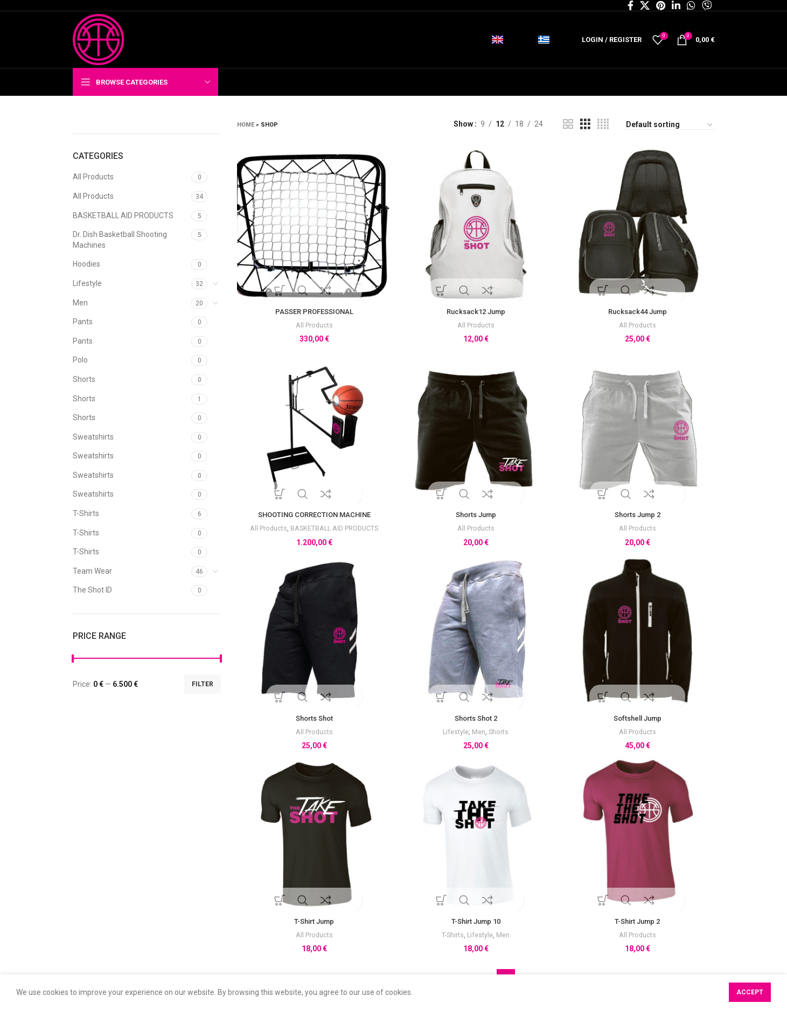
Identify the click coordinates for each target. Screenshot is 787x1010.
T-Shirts (86, 513)
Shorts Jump (476, 513)
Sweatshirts (93, 437)
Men (80, 302)
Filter (202, 684)
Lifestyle (87, 283)
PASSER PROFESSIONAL (313, 309)
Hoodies (86, 264)
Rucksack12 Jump (475, 309)
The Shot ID (92, 590)
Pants (83, 321)
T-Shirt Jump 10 (476, 922)
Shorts (84, 379)
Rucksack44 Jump (638, 309)
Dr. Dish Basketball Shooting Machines (120, 239)
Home (245, 124)
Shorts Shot (313, 718)
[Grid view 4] (603, 124)
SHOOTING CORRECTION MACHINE (313, 513)
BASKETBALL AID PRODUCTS (123, 215)
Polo (80, 360)
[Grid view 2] (568, 124)
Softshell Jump (638, 718)
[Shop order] (670, 125)
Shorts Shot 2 (475, 718)
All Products (93, 176)
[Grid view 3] (585, 124)
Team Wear (92, 571)
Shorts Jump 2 (638, 513)
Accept (749, 992)
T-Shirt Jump (313, 922)
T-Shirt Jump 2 (638, 922)
